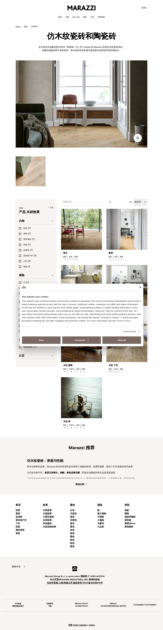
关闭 (50, 208)
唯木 (65, 253)
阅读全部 (81, 484)
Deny (41, 340)
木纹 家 (66, 422)
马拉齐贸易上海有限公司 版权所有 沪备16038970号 (75, 583)
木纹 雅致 (68, 365)
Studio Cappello (80, 625)
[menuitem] (16, 567)
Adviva (92, 625)
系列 (25, 26)
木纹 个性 (113, 365)
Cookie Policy (123, 321)
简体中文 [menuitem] (16, 567)
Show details (129, 331)
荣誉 (70, 625)
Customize (82, 340)
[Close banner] (140, 287)
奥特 (111, 253)
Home (18, 26)
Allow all (122, 340)
